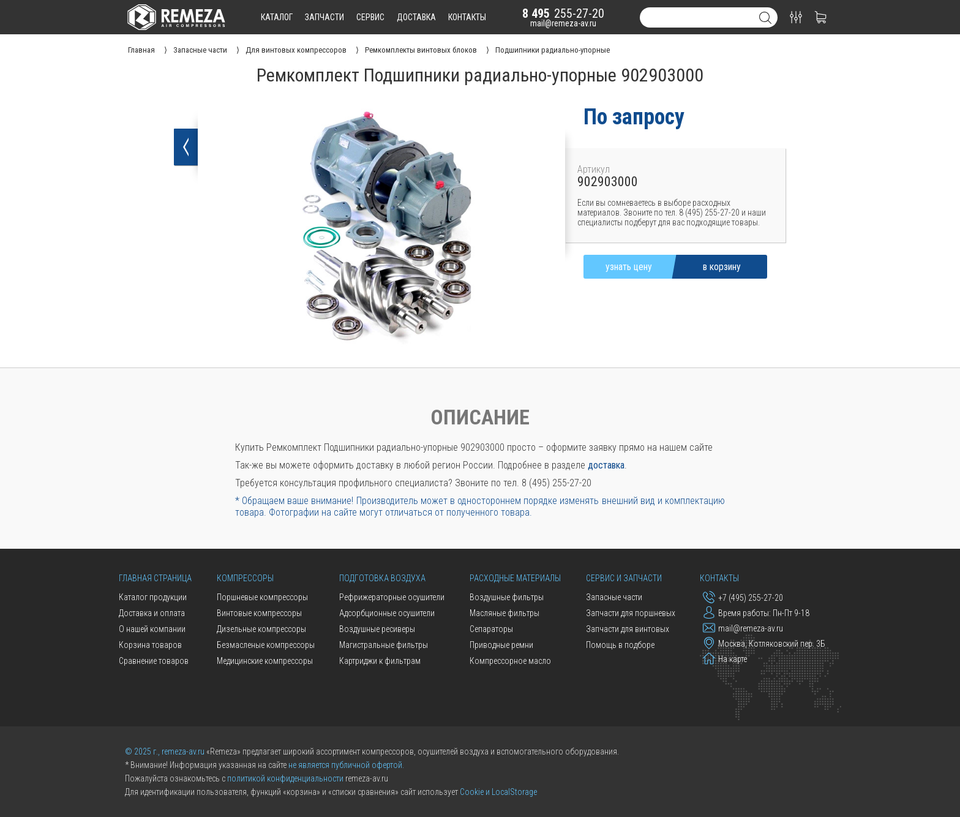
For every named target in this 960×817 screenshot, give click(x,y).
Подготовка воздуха (382, 578)
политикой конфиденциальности (285, 778)
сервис (370, 17)
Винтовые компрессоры (259, 613)
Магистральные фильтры (383, 645)
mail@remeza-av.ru (563, 23)
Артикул (593, 169)
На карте (725, 658)
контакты (467, 17)
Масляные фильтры (504, 613)
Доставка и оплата (152, 613)
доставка (416, 17)
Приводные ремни (501, 645)
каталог (277, 17)
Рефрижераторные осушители (391, 597)
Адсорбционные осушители (387, 613)
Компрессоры (245, 578)
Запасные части (614, 597)
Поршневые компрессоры (262, 597)
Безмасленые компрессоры (266, 645)
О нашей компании (152, 629)
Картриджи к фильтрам (380, 661)
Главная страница (155, 578)
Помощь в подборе (620, 645)
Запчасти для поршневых (630, 613)
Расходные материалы (515, 578)
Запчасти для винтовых (627, 629)
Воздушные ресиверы (377, 629)
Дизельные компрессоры (261, 629)
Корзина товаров (150, 645)
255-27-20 (563, 13)
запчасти (324, 17)
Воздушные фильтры (507, 597)
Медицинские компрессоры (265, 661)
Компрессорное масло (510, 661)
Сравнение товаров (154, 661)
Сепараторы (491, 629)
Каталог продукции (153, 597)
